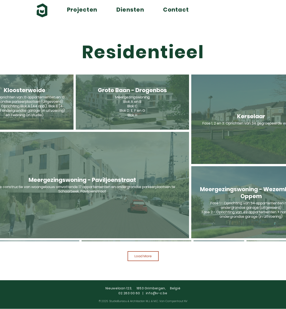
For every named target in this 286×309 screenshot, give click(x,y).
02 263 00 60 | (132, 293)
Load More (143, 256)
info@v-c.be (156, 293)
